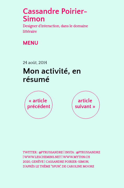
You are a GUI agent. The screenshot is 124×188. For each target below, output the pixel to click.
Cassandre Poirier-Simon (55, 15)
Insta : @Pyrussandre (82, 152)
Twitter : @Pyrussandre (43, 152)
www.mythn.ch (76, 157)
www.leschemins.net (42, 157)
